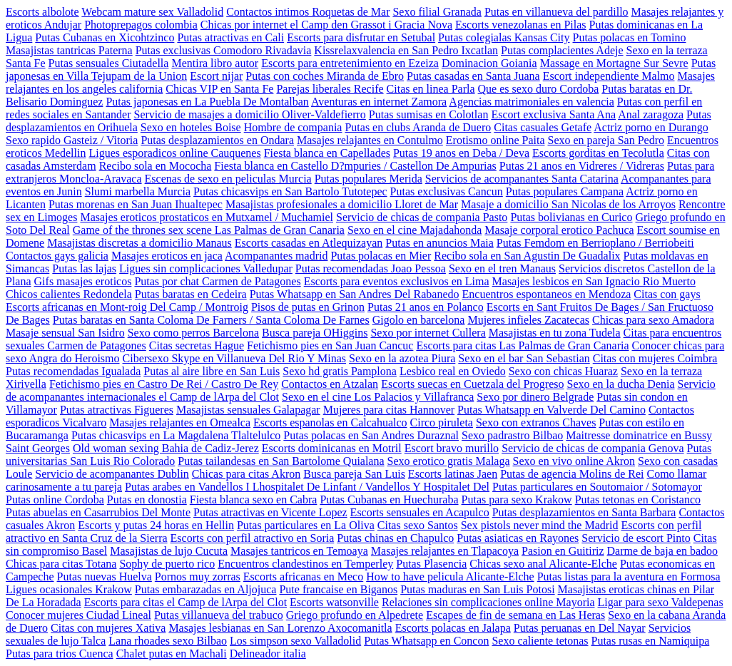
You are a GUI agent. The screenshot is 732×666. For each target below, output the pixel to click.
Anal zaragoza (650, 114)
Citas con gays (667, 294)
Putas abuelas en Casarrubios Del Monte (98, 512)
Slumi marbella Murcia (137, 191)
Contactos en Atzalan (329, 384)
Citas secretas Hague (196, 345)
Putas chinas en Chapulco (395, 538)
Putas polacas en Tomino (629, 37)
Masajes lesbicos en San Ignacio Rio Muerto (594, 281)
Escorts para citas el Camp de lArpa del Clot (185, 602)
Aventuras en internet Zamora (379, 102)
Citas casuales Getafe (542, 127)
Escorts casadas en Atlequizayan (308, 243)
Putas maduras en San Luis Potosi (477, 589)
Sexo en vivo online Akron (574, 461)
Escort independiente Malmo (609, 76)
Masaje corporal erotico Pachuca (559, 230)
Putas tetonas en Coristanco (638, 499)
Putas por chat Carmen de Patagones (217, 281)
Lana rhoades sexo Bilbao (167, 641)
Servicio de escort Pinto (635, 538)
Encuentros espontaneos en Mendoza (546, 294)
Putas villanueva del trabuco (218, 615)
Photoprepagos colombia (141, 25)
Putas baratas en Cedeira (191, 294)
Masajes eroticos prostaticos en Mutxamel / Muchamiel (206, 217)
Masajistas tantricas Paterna (69, 50)
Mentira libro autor (214, 63)
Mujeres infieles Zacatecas (528, 320)
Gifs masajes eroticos (83, 281)
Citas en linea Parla (431, 89)
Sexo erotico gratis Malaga (448, 461)
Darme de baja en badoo (662, 551)
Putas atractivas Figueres (116, 410)
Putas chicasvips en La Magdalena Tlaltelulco (175, 435)
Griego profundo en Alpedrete (354, 615)
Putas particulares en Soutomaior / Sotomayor (597, 487)
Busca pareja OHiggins (314, 333)
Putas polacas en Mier (380, 256)
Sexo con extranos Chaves (536, 422)
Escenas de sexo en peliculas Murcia (228, 179)
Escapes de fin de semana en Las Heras (515, 615)
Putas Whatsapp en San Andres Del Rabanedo (354, 294)
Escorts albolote (42, 12)
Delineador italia (268, 653)
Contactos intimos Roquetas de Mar (308, 12)
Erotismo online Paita (495, 140)
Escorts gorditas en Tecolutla (598, 153)
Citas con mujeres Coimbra (655, 358)
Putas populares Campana (565, 191)
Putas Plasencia (431, 564)
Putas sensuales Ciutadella (109, 63)
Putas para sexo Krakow (517, 499)
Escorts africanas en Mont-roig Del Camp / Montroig (127, 307)
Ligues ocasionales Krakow (69, 589)
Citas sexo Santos (417, 525)
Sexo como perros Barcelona (193, 333)
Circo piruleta (441, 422)
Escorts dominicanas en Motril (332, 448)
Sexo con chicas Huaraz (563, 371)
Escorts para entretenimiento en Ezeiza (350, 63)
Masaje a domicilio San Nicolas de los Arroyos (568, 204)
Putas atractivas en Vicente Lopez (270, 512)
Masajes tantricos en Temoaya (299, 551)
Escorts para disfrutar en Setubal (361, 37)
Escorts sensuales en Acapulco (419, 512)
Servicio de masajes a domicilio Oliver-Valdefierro (249, 114)
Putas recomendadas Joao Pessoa (370, 268)
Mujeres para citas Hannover (388, 410)
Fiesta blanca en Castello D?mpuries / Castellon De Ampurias (355, 166)
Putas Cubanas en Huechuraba (389, 499)
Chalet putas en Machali (171, 653)
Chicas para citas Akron (246, 474)
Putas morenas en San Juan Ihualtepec (136, 204)
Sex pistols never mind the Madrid (540, 525)
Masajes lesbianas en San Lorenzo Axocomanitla (280, 628)
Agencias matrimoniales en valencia (531, 102)
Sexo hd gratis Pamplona (340, 371)
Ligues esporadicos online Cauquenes (174, 153)
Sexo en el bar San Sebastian (523, 358)
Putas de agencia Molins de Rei (572, 474)
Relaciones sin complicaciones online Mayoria (488, 602)
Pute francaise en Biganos (338, 589)
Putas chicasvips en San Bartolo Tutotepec (290, 191)
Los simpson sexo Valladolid (295, 641)
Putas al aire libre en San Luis (211, 371)
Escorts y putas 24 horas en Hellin (156, 525)
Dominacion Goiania (489, 63)
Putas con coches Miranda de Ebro (324, 76)
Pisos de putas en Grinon (308, 307)
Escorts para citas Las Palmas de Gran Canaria (522, 345)
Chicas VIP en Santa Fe (219, 89)
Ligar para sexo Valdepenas (660, 602)
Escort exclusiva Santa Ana (553, 114)
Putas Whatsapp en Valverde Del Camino (551, 410)
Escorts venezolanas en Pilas (520, 25)
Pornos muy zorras (197, 576)
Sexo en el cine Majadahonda (414, 230)
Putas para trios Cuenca (59, 653)
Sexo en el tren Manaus (502, 268)
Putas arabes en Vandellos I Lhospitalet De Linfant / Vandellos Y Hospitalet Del (307, 487)
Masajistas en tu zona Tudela (555, 333)
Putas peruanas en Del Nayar (580, 628)
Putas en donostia (147, 499)
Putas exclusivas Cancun (446, 191)
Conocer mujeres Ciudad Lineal (78, 615)
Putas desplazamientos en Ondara (217, 140)
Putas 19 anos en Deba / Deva (461, 153)
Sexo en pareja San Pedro (605, 140)
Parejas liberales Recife (329, 89)
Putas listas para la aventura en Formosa (629, 576)
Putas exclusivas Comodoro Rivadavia (224, 50)
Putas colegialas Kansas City (503, 37)
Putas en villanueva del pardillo (556, 12)
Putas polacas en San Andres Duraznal (371, 435)
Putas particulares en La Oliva (306, 525)
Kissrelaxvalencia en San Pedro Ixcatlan (406, 50)
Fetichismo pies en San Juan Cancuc (330, 345)
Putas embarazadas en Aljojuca (206, 589)
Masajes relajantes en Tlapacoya (445, 551)
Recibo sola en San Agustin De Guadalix (527, 256)
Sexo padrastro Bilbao (512, 435)
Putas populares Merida (368, 179)
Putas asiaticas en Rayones (518, 538)
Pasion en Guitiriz (563, 551)
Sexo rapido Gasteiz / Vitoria (72, 140)
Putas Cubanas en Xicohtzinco (104, 37)
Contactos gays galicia (57, 256)
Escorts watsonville (334, 602)
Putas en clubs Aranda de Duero (418, 127)
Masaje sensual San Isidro (65, 333)
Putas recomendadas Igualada (73, 371)
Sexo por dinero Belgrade (535, 397)
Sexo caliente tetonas (540, 641)
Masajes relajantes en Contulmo (370, 140)
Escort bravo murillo (452, 448)
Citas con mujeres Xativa (108, 628)
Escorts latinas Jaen (452, 474)
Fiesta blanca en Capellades (327, 153)
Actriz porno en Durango (651, 127)
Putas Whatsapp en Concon (426, 641)
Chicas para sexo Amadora (653, 320)
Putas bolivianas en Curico (571, 217)
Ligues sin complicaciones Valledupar (206, 268)
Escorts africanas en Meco (303, 576)
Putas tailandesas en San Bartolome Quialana (281, 461)
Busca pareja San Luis (354, 474)
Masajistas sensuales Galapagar (248, 410)
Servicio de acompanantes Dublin (112, 474)
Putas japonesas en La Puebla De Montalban (207, 102)
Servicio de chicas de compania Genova (592, 448)
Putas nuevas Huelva (104, 576)
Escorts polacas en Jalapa (453, 628)
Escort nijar (216, 76)
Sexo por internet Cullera (427, 333)
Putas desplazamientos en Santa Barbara (584, 512)
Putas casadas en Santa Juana (473, 76)
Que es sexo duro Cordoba (538, 89)
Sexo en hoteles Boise (191, 127)
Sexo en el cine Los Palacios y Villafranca (378, 397)
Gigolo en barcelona (418, 320)
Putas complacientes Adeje (562, 50)
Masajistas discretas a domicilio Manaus (139, 243)
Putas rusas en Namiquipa (650, 641)
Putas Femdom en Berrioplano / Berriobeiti (595, 243)
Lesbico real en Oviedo (453, 371)
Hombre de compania (293, 127)
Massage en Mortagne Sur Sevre (614, 63)
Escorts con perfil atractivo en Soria (253, 538)
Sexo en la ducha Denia (620, 384)
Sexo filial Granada (436, 12)
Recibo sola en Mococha (155, 166)
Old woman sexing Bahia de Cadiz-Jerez (166, 448)
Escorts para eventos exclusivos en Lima (396, 281)
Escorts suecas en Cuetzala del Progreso (472, 384)
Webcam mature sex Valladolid (152, 12)
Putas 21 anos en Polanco (425, 307)
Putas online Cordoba (55, 499)
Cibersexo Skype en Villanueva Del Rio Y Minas (235, 358)
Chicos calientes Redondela (69, 294)
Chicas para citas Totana (61, 564)
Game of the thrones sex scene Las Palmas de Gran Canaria (209, 230)
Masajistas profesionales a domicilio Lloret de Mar (341, 204)
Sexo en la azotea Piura (402, 358)
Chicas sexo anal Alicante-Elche (543, 564)
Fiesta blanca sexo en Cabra (253, 499)
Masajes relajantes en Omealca (179, 422)
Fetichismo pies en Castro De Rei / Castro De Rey (163, 384)
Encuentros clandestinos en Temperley (305, 564)
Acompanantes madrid (276, 256)
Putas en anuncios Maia (439, 243)
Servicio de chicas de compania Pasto (421, 217)
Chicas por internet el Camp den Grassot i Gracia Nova (326, 25)
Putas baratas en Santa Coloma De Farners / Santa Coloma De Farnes (211, 320)
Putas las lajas (84, 268)
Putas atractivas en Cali (230, 37)
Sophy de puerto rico (167, 564)
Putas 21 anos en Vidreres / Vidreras (581, 166)
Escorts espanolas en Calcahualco (330, 422)
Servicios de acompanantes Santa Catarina (522, 179)
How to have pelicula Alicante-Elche (450, 576)
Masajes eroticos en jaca (167, 256)
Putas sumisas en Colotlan (429, 114)
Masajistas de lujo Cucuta (169, 551)
